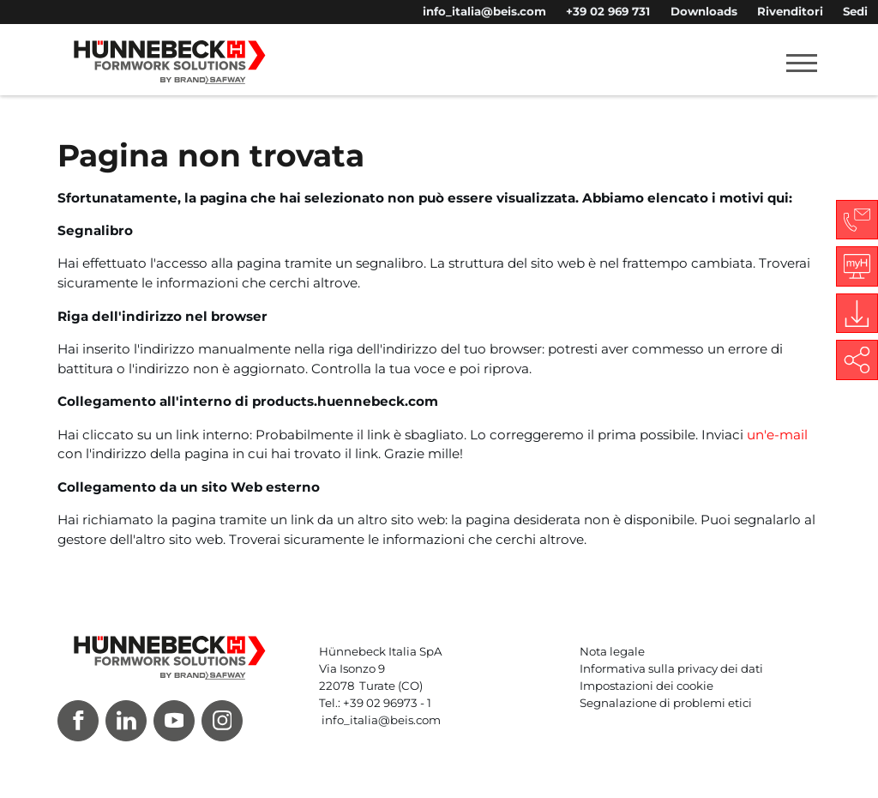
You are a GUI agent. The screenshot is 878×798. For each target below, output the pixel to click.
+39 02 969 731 (608, 11)
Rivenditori (790, 11)
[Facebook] (78, 720)
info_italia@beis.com (484, 11)
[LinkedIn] (126, 720)
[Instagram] (222, 720)
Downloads (704, 11)
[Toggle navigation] (802, 63)
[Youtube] (174, 720)
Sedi (855, 11)
